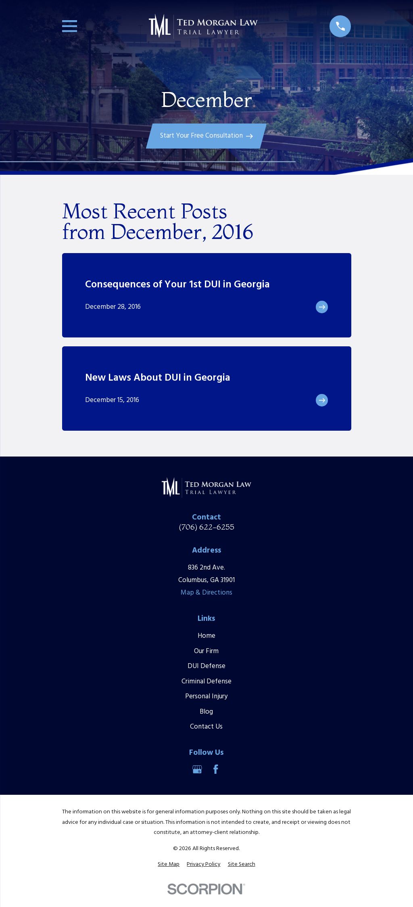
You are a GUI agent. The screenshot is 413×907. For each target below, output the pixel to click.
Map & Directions (206, 592)
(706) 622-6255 (206, 527)
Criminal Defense (206, 681)
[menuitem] (168, 864)
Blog (206, 711)
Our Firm (206, 651)
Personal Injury (206, 696)
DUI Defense (206, 666)
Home (206, 636)
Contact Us (206, 726)
